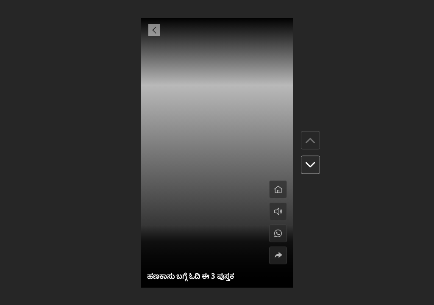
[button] (310, 165)
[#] (278, 233)
